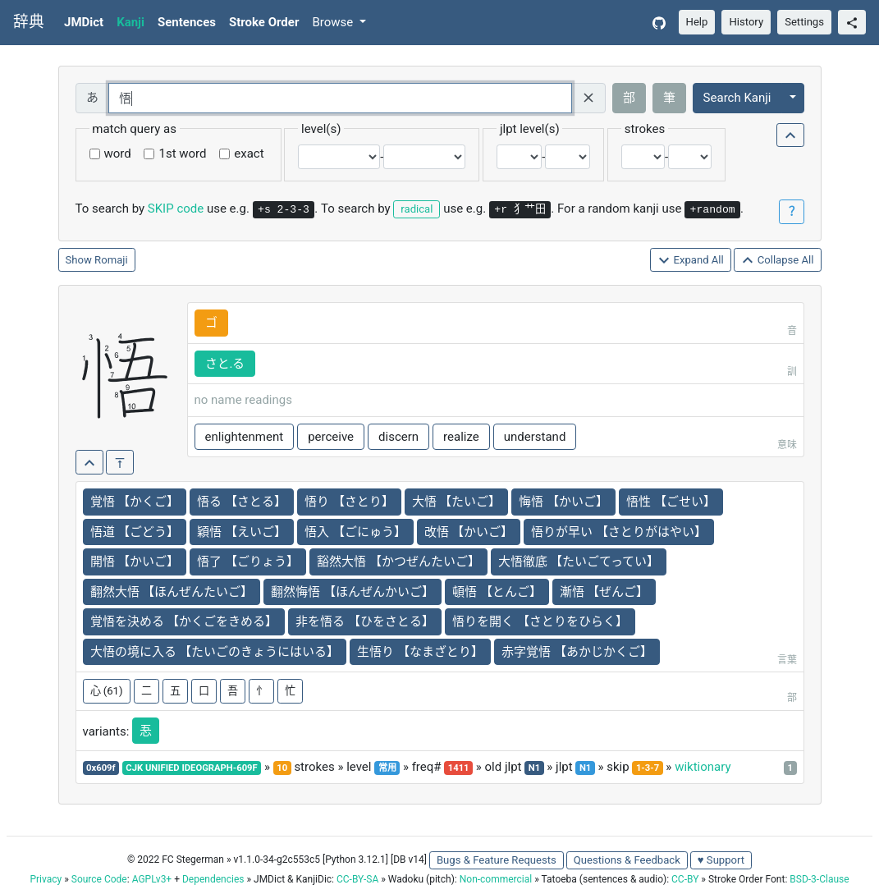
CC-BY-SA (357, 879)
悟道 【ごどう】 (135, 532)
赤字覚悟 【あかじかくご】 (576, 651)
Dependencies (213, 879)
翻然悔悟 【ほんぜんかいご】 (352, 592)
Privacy (46, 879)
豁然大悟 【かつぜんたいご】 (398, 561)
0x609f (101, 768)
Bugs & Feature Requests (496, 860)
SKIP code (176, 208)
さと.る (225, 363)
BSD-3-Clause (819, 879)
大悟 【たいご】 (456, 501)
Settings (804, 22)
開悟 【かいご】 (135, 561)
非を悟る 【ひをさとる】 (364, 621)
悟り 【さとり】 (349, 501)
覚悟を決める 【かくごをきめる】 (184, 621)
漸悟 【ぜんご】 (604, 592)
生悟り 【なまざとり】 (420, 651)
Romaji (111, 260)
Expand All (690, 261)
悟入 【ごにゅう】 (355, 532)
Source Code (99, 879)
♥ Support (721, 860)
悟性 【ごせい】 (671, 501)
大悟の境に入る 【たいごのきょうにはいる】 (215, 651)
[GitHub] (659, 23)
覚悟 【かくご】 (135, 501)
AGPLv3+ (152, 879)
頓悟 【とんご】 (497, 592)
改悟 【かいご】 (469, 532)
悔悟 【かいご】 (563, 501)
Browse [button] (334, 22)
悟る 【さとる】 (241, 501)
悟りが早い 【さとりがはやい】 (619, 532)
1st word (182, 153)
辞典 (28, 22)
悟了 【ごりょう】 (248, 561)
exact (248, 153)
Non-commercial (496, 879)
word (117, 153)
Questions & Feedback (627, 860)
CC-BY (684, 879)
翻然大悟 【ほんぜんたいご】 (172, 592)
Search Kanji (737, 97)
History (746, 22)
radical (417, 209)
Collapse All (777, 261)
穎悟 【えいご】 (241, 532)
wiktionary (702, 766)
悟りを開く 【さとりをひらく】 (540, 621)
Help (697, 22)
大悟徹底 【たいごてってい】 (579, 561)
